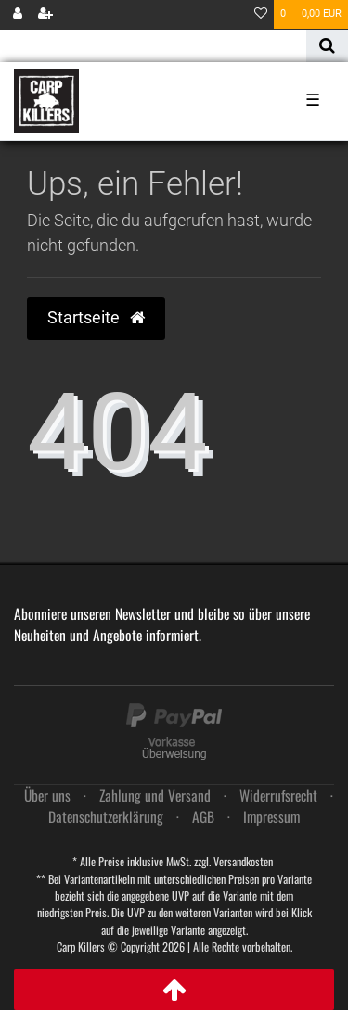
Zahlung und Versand (155, 795)
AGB (203, 816)
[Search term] (153, 46)
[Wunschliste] (261, 15)
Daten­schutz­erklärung (105, 816)
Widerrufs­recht (278, 795)
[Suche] (327, 46)
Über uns (47, 795)
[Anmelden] (17, 15)
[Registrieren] (45, 15)
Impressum (271, 816)
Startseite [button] (96, 318)
